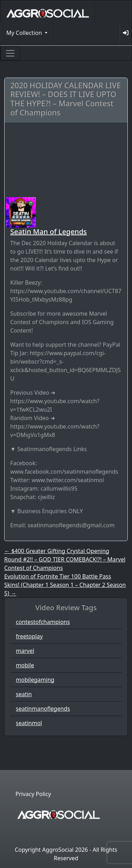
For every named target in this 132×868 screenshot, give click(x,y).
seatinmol (29, 723)
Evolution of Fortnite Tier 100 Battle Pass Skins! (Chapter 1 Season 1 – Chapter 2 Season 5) (65, 584)
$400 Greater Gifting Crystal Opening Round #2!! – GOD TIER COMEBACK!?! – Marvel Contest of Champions (64, 559)
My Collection (24, 33)
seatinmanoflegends (43, 708)
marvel (25, 651)
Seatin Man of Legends (48, 231)
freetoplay (29, 636)
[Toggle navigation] (10, 53)
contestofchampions (43, 622)
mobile (25, 665)
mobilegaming (35, 680)
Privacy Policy (33, 794)
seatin (24, 694)
